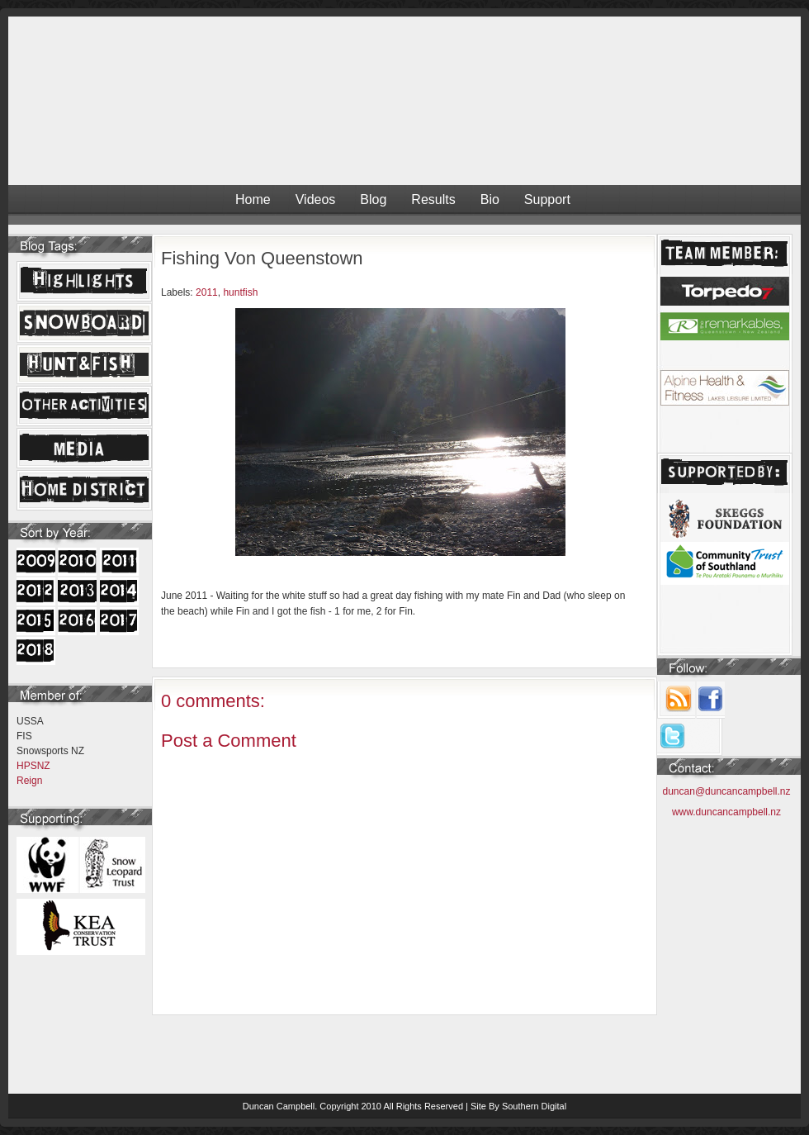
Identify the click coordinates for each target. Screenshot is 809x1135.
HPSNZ (33, 766)
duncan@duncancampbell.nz (727, 791)
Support (547, 199)
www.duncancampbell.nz (726, 812)
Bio (489, 199)
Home (253, 199)
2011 (207, 292)
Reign (29, 780)
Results (433, 199)
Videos (316, 199)
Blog (373, 199)
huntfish (240, 292)
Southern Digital (534, 1106)
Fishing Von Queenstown (262, 258)
